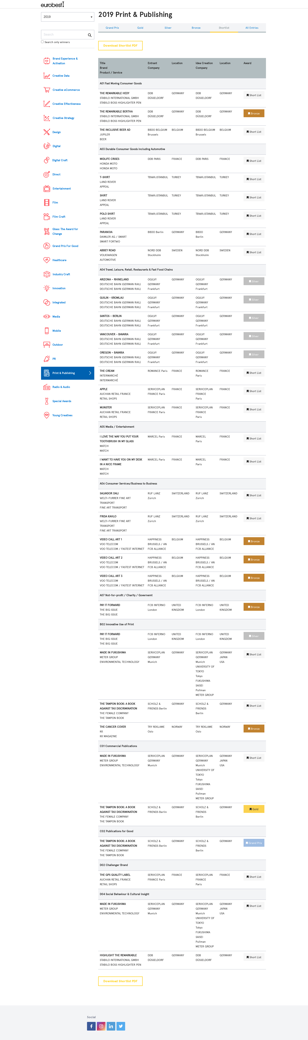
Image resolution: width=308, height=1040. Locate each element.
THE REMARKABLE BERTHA (116, 111)
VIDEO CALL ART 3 (111, 576)
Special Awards (61, 401)
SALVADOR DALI (109, 493)
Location (177, 63)
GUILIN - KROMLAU (112, 297)
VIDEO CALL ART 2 (111, 557)
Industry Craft (61, 274)
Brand (103, 68)
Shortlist (224, 27)
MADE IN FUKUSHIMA (113, 652)
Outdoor (57, 344)
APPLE (103, 389)
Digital (56, 146)
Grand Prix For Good (65, 246)
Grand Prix (112, 27)
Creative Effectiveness (66, 104)
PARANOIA (106, 232)
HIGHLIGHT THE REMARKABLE (118, 955)
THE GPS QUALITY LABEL (115, 875)
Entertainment (62, 188)
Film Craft (58, 216)
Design (56, 132)
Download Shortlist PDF (120, 46)
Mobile (56, 331)
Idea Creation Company (204, 66)
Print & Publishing (63, 373)
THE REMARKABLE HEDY (114, 93)
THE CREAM (107, 371)
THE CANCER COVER (113, 727)
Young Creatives (62, 415)
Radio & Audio (61, 387)
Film (55, 202)
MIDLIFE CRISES (109, 159)
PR (54, 359)
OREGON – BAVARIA (112, 352)
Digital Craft (59, 160)
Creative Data (60, 75)
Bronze (196, 27)
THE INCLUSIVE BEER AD (115, 130)
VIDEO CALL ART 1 (111, 539)
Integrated (58, 302)
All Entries (252, 27)
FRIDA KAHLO (108, 516)
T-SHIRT (105, 177)
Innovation (58, 288)
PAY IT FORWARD (110, 605)
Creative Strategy (63, 118)
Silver (168, 27)
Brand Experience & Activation (65, 61)
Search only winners (55, 42)
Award (247, 63)
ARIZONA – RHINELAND (114, 279)
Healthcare (59, 260)
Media (56, 316)
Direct (56, 174)
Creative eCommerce (66, 90)
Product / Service (111, 72)
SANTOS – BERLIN (111, 316)
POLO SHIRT (107, 214)
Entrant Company (153, 66)
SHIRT (103, 195)
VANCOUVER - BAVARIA (114, 334)
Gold (140, 27)
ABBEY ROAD (108, 250)
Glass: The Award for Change (65, 232)
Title (102, 63)
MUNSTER (106, 407)
